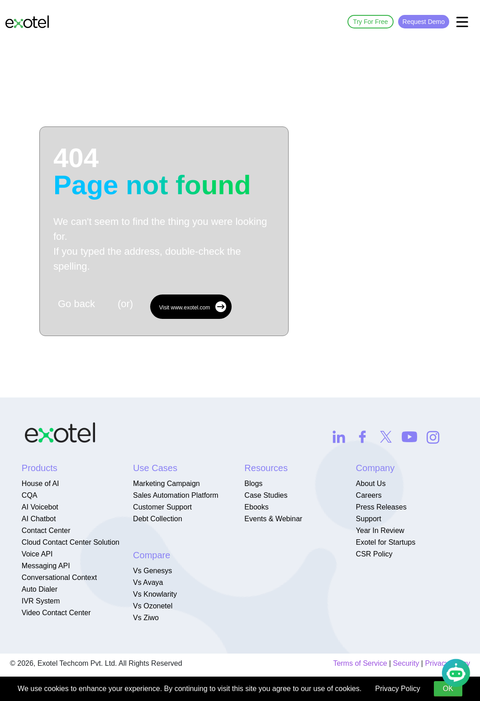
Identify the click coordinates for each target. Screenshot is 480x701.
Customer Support (162, 507)
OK (448, 688)
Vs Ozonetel (152, 606)
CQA (30, 495)
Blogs (253, 483)
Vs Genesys (152, 571)
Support (368, 519)
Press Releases (381, 507)
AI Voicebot (40, 507)
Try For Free (370, 21)
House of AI (40, 483)
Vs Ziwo (146, 618)
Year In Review (380, 530)
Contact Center (46, 530)
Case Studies (265, 495)
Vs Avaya (148, 582)
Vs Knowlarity (155, 594)
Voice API (37, 554)
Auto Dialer (39, 589)
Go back (76, 303)
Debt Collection (157, 519)
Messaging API (46, 566)
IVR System (41, 601)
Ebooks (256, 507)
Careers (369, 495)
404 (152, 172)
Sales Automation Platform (176, 495)
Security (406, 663)
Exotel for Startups (386, 542)
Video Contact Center (56, 613)
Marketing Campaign (166, 483)
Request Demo (424, 21)
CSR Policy (374, 554)
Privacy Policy (397, 688)
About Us (371, 483)
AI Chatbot (39, 519)
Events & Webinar (273, 519)
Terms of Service (360, 663)
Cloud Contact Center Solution (70, 542)
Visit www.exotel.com (192, 306)
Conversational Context (59, 577)
